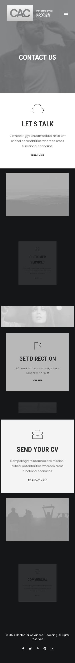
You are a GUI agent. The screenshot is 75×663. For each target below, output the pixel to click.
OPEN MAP (37, 375)
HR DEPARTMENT (37, 478)
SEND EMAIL (37, 155)
